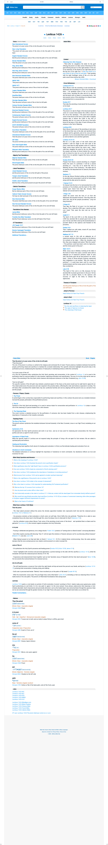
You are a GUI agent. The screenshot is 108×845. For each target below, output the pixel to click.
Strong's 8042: (16, 674)
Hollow (68, 293)
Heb (63, 38)
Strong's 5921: (16, 652)
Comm (59, 38)
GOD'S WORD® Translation (20, 125)
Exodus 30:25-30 (68, 160)
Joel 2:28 (29, 536)
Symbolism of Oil (17, 429)
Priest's (82, 293)
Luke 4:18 (66, 269)
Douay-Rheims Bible (18, 189)
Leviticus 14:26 (17, 584)
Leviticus (12, 25)
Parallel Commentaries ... (19, 593)
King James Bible (17, 66)
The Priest (17, 396)
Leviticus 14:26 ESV (18, 695)
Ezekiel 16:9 (66, 227)
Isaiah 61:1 (66, 215)
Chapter (92, 358)
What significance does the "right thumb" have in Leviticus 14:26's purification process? (40, 466)
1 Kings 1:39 (66, 194)
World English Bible (18, 163)
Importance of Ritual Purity (20, 436)
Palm (74, 293)
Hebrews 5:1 (27, 513)
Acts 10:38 (82, 378)
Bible (8, 25)
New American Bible (18, 199)
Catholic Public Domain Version (21, 194)
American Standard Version (20, 110)
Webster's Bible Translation (20, 149)
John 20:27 (62, 575)
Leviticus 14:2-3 (18, 513)
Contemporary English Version (21, 115)
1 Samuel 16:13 (67, 183)
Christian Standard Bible (19, 100)
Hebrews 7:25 (76, 518)
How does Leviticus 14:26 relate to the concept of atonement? (32, 481)
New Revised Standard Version (21, 204)
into (77, 73)
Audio (45, 38)
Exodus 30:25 (54, 548)
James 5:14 (70, 548)
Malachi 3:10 (16, 536)
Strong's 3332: (16, 619)
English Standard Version (19, 56)
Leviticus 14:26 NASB (18, 697)
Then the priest (87, 71)
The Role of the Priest (19, 421)
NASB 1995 (15, 80)
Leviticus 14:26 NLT (18, 693)
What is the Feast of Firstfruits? (24, 501)
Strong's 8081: (16, 641)
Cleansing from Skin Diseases (72, 62)
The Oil (16, 403)
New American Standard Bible (21, 75)
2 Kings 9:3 (66, 204)
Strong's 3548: (16, 608)
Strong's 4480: (16, 630)
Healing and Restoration (19, 444)
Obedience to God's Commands (21, 450)
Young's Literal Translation (20, 176)
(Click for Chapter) (21, 41)
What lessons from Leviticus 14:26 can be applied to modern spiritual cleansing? (38, 475)
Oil (72, 293)
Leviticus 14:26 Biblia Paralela (21, 704)
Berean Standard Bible (19, 61)
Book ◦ (88, 358)
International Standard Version (21, 135)
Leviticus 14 (80, 374)
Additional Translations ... (19, 235)
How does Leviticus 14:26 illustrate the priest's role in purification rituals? (36, 463)
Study (54, 38)
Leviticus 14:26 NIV (18, 692)
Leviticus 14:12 (84, 552)
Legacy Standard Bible (19, 90)
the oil (74, 73)
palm (85, 73)
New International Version (20, 44)
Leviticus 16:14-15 (68, 140)
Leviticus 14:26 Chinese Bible (21, 706)
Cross (49, 38)
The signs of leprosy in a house (74, 308)
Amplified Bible (17, 95)
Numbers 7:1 (67, 174)
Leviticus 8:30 (67, 127)
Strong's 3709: (16, 685)
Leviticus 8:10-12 (68, 86)
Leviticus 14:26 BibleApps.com (21, 702)
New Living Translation (19, 49)
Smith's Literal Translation (20, 181)
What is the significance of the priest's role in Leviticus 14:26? (32, 478)
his (80, 73)
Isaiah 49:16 (72, 571)
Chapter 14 (17, 25)
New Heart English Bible (19, 145)
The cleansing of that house (73, 310)
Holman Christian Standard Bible (22, 105)
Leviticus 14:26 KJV (18, 699)
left (82, 73)
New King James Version (20, 71)
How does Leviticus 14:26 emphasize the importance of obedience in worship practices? (41, 472)
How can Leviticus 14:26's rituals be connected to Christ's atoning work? (35, 469)
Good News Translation (19, 130)
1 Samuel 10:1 (50, 539)
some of (68, 73)
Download (92, 79)
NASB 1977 (15, 85)
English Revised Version (19, 120)
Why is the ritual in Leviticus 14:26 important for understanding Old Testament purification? (41, 484)
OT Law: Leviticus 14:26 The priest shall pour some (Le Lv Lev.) (31, 713)
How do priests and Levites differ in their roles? (29, 490)
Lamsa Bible (16, 212)
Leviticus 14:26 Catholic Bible (21, 710)
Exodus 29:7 (66, 102)
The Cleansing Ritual (20, 411)
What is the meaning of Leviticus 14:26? (26, 460)
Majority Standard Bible (19, 158)
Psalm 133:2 (51, 530)
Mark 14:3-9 (66, 249)
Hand (64, 293)
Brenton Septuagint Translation (21, 230)
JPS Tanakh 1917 (17, 225)
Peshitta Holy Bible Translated (21, 217)
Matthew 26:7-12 (68, 234)
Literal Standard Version (19, 171)
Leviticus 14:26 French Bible (20, 708)
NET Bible (15, 140)
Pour (77, 293)
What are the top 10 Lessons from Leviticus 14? (29, 487)
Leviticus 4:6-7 (67, 109)
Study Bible (16, 358)
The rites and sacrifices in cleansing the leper (78, 306)
